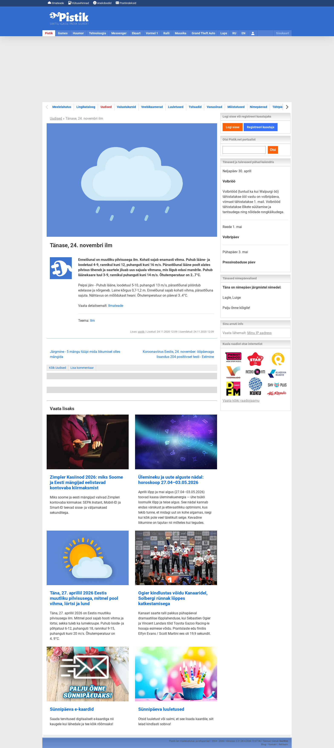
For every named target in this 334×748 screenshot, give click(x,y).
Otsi (273, 150)
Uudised (106, 107)
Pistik (49, 33)
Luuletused (175, 107)
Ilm (92, 321)
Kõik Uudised (57, 367)
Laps (223, 33)
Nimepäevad (258, 107)
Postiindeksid (126, 3)
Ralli (166, 33)
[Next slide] (287, 107)
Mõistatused (236, 107)
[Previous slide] (47, 107)
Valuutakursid (126, 107)
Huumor (78, 33)
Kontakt (272, 744)
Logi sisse (232, 127)
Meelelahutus (61, 107)
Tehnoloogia (97, 33)
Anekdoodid (102, 3)
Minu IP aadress (259, 333)
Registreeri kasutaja (260, 127)
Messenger (119, 33)
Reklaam (283, 744)
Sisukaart (282, 33)
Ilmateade (56, 3)
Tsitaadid (195, 107)
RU (234, 33)
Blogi (263, 744)
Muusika (180, 33)
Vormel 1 (152, 33)
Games (63, 33)
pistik (141, 331)
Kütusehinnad (78, 3)
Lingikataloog (85, 107)
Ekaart (136, 33)
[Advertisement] (167, 69)
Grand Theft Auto (203, 33)
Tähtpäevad (280, 107)
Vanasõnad (214, 107)
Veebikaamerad (152, 107)
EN (243, 33)
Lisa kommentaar (82, 367)
